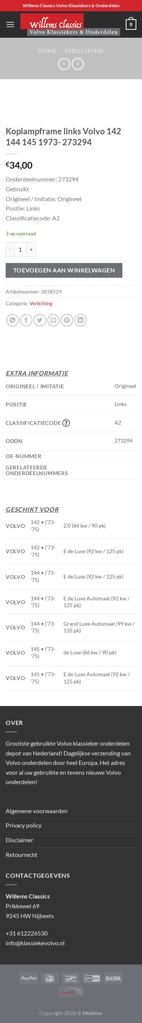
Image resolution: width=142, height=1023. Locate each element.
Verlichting (84, 50)
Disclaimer (19, 839)
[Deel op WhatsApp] (12, 320)
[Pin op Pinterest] (67, 320)
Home (47, 50)
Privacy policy (24, 825)
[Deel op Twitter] (40, 320)
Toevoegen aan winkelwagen (64, 270)
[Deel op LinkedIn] (80, 320)
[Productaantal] (20, 249)
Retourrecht (21, 854)
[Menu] (10, 24)
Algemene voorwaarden (37, 810)
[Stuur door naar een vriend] (53, 320)
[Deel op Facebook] (26, 320)
